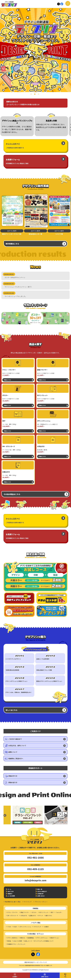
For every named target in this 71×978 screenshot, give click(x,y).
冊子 (52, 912)
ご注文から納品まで (15, 739)
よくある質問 (11, 896)
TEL (65, 977)
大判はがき (24, 915)
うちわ (9, 927)
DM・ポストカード (12, 915)
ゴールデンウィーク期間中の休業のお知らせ (23, 104)
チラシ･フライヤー (12, 912)
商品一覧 (39, 889)
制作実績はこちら (12, 244)
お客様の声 (40, 894)
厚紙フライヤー (25, 912)
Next (68, 49)
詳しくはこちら (11, 710)
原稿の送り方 (12, 782)
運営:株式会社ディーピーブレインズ (35, 962)
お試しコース (28, 941)
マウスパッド (37, 927)
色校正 (9, 941)
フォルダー (59, 912)
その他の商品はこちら (12, 494)
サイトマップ (27, 902)
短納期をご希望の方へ (15, 758)
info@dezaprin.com (35, 880)
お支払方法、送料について (17, 745)
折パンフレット (44, 912)
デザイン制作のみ (12, 938)
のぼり (15, 927)
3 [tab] (39, 95)
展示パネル (49, 915)
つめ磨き (46, 927)
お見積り (14, 977)
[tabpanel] (35, 49)
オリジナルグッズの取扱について (44, 941)
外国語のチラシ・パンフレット (16, 944)
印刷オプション (54, 938)
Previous (4, 214)
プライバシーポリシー (41, 902)
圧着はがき (32, 915)
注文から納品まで (42, 891)
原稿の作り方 (12, 776)
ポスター (34, 912)
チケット (40, 915)
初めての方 (11, 891)
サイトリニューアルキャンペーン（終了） (19, 287)
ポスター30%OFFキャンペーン (15, 277)
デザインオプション (42, 938)
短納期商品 (30, 938)
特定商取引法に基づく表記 (12, 902)
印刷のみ (22, 938)
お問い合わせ (44, 977)
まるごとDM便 (17, 941)
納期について (12, 752)
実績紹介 (10, 894)
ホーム (9, 889)
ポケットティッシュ (25, 927)
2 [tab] (35, 95)
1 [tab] (31, 95)
